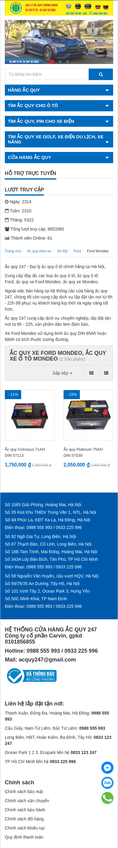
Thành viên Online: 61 (28, 238)
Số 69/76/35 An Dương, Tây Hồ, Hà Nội (42, 583)
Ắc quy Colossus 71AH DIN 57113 (25, 452)
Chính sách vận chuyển (27, 800)
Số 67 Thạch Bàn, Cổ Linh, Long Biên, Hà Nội (48, 544)
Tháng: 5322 (19, 219)
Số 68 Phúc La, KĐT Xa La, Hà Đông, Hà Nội (47, 519)
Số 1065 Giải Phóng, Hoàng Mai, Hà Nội (43, 504)
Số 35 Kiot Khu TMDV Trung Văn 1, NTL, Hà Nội (50, 512)
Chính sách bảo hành (25, 809)
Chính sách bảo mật (24, 791)
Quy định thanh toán (24, 837)
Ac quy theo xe (39, 251)
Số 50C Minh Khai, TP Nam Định (36, 598)
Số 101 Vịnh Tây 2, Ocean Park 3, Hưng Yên (47, 591)
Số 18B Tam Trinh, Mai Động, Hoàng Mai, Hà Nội (51, 551)
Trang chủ (13, 251)
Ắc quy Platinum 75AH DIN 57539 (83, 452)
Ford (77, 251)
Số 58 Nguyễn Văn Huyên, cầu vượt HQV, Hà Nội (51, 576)
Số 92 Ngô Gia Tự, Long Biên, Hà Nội (40, 536)
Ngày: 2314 (18, 201)
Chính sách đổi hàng (24, 818)
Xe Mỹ (62, 251)
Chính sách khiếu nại (24, 828)
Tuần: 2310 (18, 210)
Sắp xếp (62, 373)
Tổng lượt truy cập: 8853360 (34, 229)
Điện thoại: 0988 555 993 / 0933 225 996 (43, 527)
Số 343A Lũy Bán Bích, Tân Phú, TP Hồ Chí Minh (51, 559)
